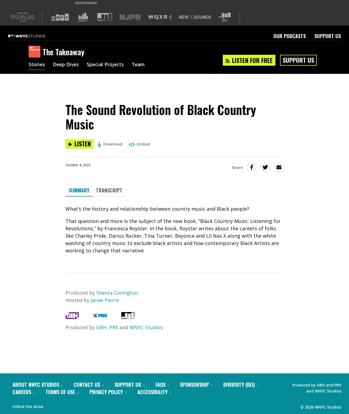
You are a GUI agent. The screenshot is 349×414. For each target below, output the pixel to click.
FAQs (162, 384)
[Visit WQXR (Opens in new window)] (159, 17)
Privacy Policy (108, 391)
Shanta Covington (117, 292)
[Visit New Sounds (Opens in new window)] (195, 17)
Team (141, 64)
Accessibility (154, 391)
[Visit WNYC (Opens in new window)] (60, 17)
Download (110, 144)
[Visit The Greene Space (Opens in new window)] (225, 17)
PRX (113, 327)
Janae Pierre (105, 300)
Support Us (327, 36)
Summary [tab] (79, 190)
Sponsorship (196, 384)
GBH (101, 327)
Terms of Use (62, 391)
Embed (139, 144)
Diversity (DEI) (240, 384)
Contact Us (89, 384)
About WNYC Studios (38, 384)
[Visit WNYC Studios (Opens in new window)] (104, 17)
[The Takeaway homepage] (36, 52)
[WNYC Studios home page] (33, 36)
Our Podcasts (289, 36)
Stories (37, 64)
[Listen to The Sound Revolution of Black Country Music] (79, 144)
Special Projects (107, 64)
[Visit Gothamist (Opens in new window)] (83, 17)
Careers (24, 391)
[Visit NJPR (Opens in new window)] (130, 17)
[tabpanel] (174, 229)
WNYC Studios (146, 327)
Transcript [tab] (109, 190)
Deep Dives (66, 64)
